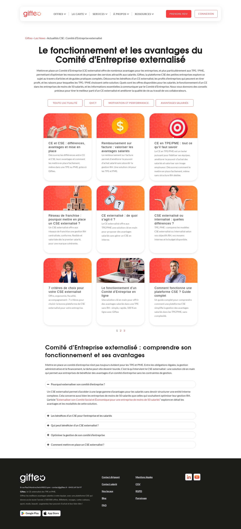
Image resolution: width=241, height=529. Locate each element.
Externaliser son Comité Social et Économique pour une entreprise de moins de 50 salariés (108, 399)
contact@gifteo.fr (59, 487)
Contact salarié (109, 484)
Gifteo (28, 38)
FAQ (104, 505)
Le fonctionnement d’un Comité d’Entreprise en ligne (119, 292)
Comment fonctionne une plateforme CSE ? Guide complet (173, 292)
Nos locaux (107, 491)
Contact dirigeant (111, 477)
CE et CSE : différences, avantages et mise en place (67, 147)
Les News (39, 38)
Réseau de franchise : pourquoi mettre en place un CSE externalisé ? (67, 219)
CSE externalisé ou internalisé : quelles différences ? (169, 219)
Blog (104, 498)
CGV (138, 484)
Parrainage (141, 498)
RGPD (139, 491)
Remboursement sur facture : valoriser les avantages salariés (117, 147)
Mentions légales (144, 477)
